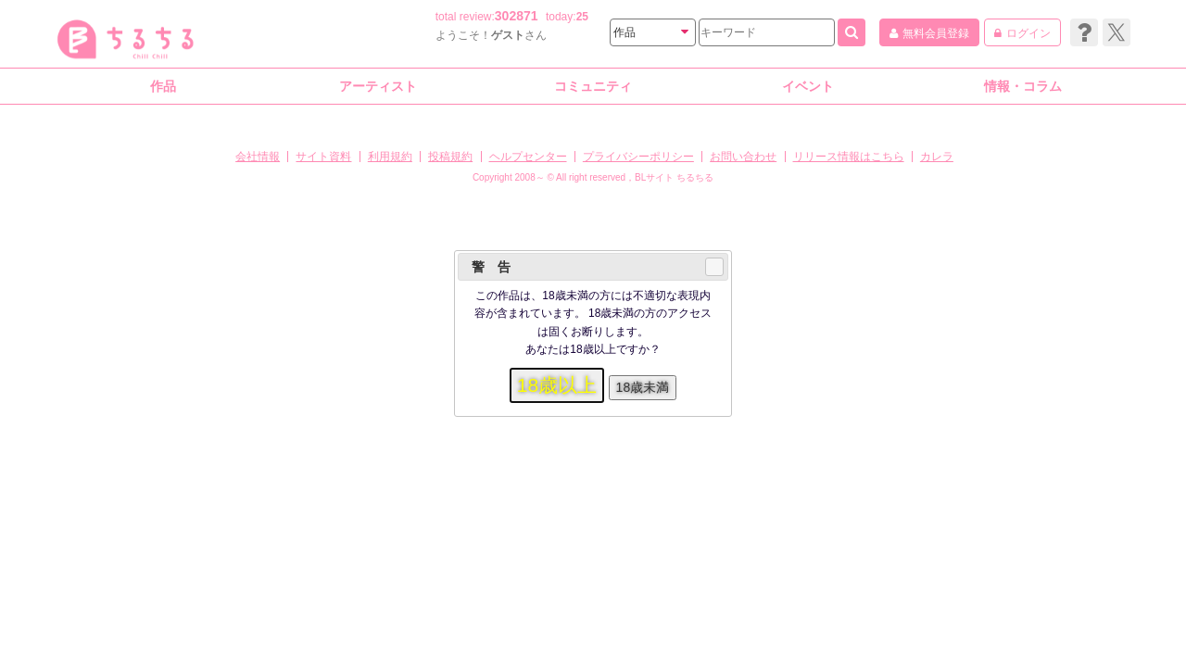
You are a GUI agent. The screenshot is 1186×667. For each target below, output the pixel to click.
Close (713, 266)
